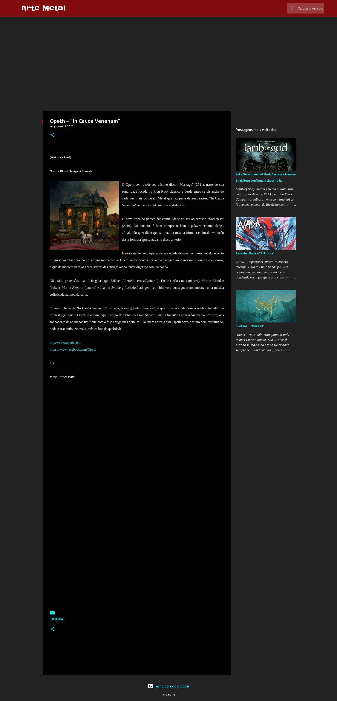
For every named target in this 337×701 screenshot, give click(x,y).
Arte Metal (43, 8)
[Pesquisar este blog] (301, 8)
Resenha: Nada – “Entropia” (255, 253)
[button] (52, 135)
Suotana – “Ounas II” (250, 326)
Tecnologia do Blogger (168, 686)
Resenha (57, 619)
